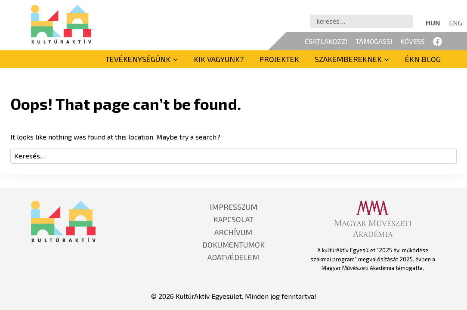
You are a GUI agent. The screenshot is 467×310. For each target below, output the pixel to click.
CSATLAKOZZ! (326, 41)
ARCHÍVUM (233, 232)
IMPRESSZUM (233, 206)
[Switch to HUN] (433, 22)
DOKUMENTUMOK (233, 244)
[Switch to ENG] (456, 22)
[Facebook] (437, 41)
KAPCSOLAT (233, 219)
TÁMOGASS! (374, 41)
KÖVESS (412, 41)
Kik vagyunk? (219, 59)
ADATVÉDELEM (233, 257)
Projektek (279, 59)
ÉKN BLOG (423, 59)
